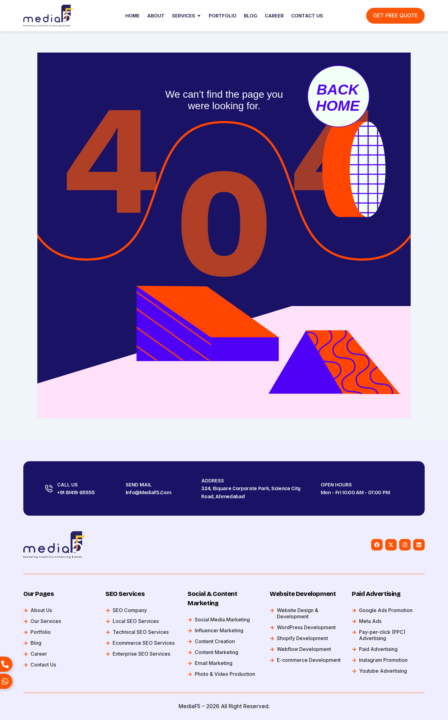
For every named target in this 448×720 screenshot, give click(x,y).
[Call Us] (49, 488)
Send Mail (139, 485)
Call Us (67, 485)
